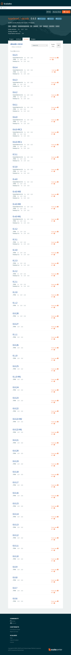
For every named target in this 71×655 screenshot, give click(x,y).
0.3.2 (15, 228)
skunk (25, 18)
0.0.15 (16, 503)
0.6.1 (15, 104)
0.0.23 (16, 397)
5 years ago (54, 337)
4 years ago (54, 242)
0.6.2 (15, 92)
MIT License (41, 18)
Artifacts (18, 39)
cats (40, 26)
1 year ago (55, 70)
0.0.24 (16, 387)
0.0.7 (15, 587)
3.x (19, 29)
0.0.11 (16, 545)
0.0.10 (16, 556)
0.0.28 (16, 313)
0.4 (23, 33)
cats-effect (51, 26)
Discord (13, 623)
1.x (20, 31)
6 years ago (54, 580)
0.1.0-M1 (17, 376)
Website (50, 18)
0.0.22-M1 (17, 429)
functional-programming (23, 26)
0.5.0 (15, 166)
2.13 (22, 29)
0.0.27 (16, 323)
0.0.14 (16, 514)
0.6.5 (15, 54)
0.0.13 (16, 524)
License (12, 642)
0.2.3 (15, 260)
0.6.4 (15, 67)
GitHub (58, 18)
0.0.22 (16, 408)
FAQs (11, 638)
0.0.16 (16, 492)
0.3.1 (15, 239)
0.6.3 (15, 79)
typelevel (13, 18)
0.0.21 (16, 440)
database (36, 26)
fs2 (31, 26)
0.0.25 (16, 366)
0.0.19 (16, 461)
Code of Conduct (14, 640)
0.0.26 (16, 345)
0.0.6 (15, 598)
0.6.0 (15, 117)
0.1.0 (15, 355)
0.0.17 (16, 482)
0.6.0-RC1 (17, 141)
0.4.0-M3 (17, 191)
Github (12, 621)
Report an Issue (14, 631)
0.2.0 (15, 292)
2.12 (26, 29)
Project (11, 39)
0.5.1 (15, 154)
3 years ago (54, 132)
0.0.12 (16, 535)
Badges (33, 39)
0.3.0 (15, 249)
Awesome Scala (57, 12)
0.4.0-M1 (17, 216)
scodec (57, 26)
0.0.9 (15, 566)
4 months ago (54, 57)
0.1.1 (15, 334)
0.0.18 (16, 471)
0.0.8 (15, 577)
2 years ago (54, 82)
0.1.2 (15, 302)
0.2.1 (15, 281)
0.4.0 (15, 179)
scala (10, 26)
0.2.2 (15, 271)
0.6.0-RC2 (17, 129)
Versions (26, 39)
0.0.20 (16, 450)
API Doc (49, 12)
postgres (14, 26)
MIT (52, 59)
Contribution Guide (15, 629)
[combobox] (39, 45)
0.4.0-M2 (17, 204)
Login (66, 12)
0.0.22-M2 (17, 418)
